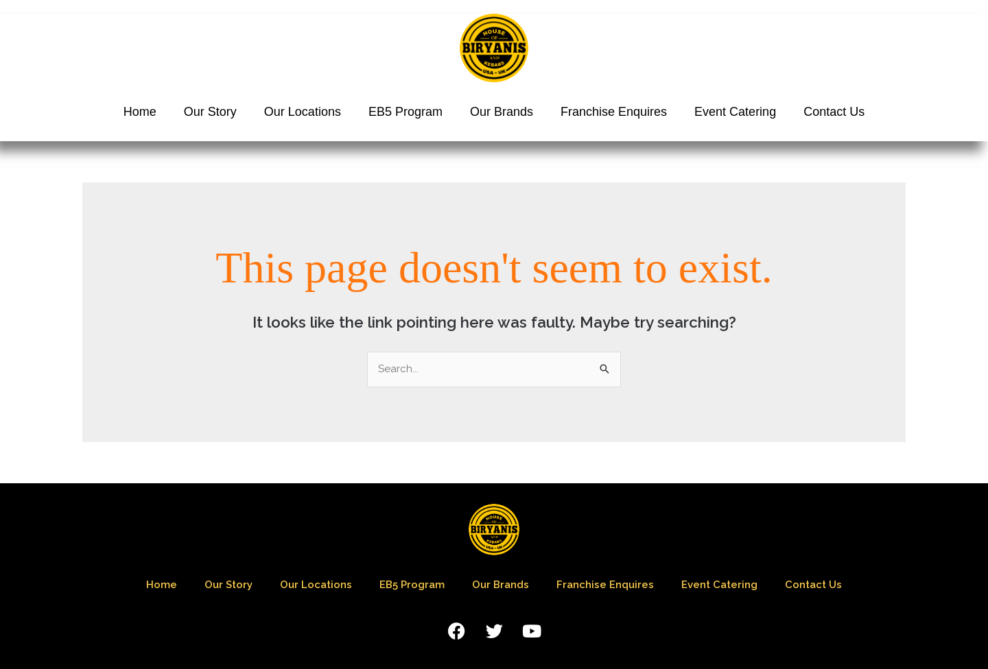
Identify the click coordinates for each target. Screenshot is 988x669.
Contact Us (833, 112)
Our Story (210, 112)
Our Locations (302, 112)
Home (140, 112)
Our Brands (501, 112)
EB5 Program (405, 112)
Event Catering (735, 112)
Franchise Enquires (614, 112)
